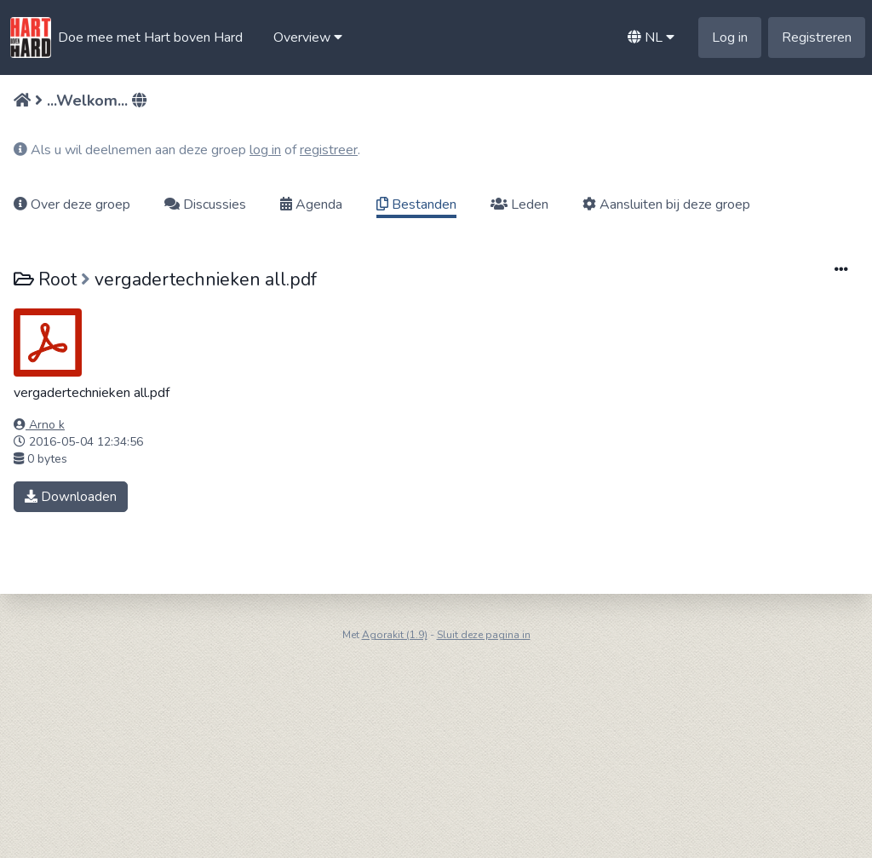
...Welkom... (87, 100)
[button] (308, 37)
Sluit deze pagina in (484, 635)
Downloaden (71, 496)
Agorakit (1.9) (394, 635)
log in (265, 150)
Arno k (39, 425)
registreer (329, 150)
